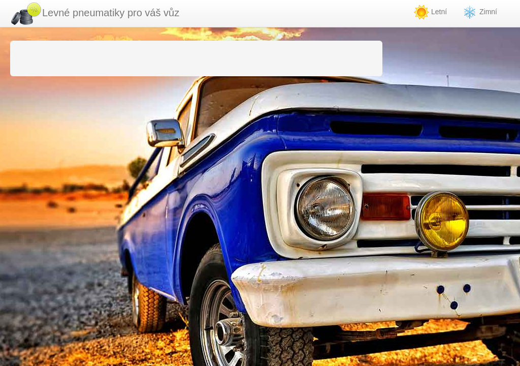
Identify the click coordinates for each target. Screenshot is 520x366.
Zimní (479, 12)
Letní (430, 12)
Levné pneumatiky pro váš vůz (94, 13)
